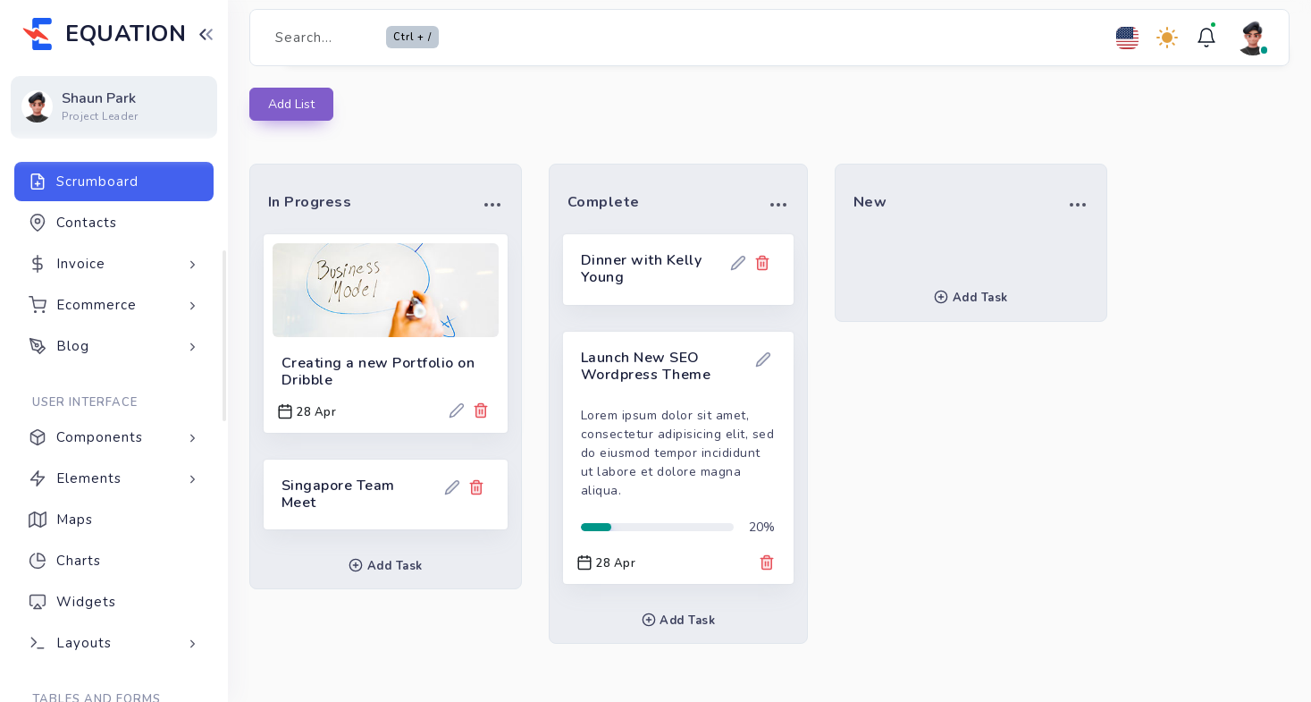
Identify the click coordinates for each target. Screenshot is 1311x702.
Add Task (386, 566)
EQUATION (125, 34)
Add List (291, 104)
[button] (492, 203)
